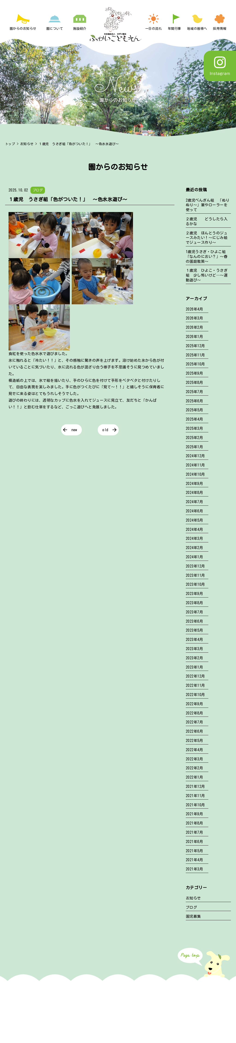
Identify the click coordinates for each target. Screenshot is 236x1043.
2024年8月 (194, 492)
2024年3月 (194, 538)
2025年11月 (195, 355)
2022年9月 (194, 704)
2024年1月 (194, 557)
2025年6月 (194, 401)
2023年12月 (195, 566)
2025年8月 (194, 382)
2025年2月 (194, 437)
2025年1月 (194, 447)
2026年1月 (194, 336)
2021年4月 (194, 860)
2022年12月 (195, 676)
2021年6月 (194, 841)
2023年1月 (194, 667)
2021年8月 (194, 823)
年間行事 (174, 28)
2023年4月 (194, 639)
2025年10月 (195, 364)
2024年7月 (194, 502)
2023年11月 (195, 575)
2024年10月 (195, 474)
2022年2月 (194, 768)
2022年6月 (194, 731)
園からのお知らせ (23, 28)
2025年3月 (194, 428)
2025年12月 (195, 346)
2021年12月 (195, 786)
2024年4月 (194, 529)
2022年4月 (194, 750)
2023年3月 (194, 649)
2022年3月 (194, 759)
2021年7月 (194, 832)
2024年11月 (195, 465)
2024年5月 (194, 520)
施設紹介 (79, 28)
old (105, 430)
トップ (10, 144)
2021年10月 (195, 805)
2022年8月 (194, 713)
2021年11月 (195, 796)
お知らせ (27, 144)
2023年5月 (194, 630)
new (74, 430)
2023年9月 (194, 593)
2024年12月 (195, 456)
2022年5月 (194, 740)
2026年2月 (194, 327)
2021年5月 (194, 851)
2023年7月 (194, 612)
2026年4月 (194, 309)
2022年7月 (194, 722)
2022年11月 (195, 685)
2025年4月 (194, 419)
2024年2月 (194, 548)
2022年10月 (195, 694)
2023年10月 (195, 584)
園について (54, 28)
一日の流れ (153, 28)
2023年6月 (194, 621)
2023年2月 (194, 658)
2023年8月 (194, 603)
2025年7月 (194, 392)
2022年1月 (194, 777)
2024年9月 (194, 483)
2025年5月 (194, 410)
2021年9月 (194, 814)
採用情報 (219, 28)
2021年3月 (194, 869)
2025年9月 (194, 373)
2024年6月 (194, 511)
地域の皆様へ (197, 28)
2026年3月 (194, 318)
